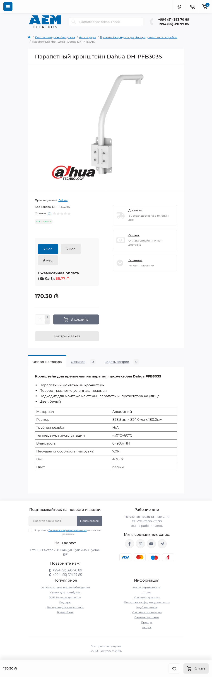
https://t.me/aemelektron (162, 544)
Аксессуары (87, 37)
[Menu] (7, 6)
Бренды (146, 622)
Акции (147, 627)
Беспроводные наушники (65, 607)
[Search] (74, 21)
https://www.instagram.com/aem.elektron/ (140, 544)
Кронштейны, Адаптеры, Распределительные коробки (138, 37)
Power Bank (65, 612)
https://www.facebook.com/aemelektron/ (129, 544)
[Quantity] (40, 319)
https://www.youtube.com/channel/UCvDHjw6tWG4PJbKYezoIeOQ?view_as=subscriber (151, 544)
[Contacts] (192, 6)
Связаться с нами (147, 617)
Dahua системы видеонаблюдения (65, 587)
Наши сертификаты (147, 587)
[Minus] (47, 321)
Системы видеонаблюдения (55, 37)
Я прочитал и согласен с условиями (68, 532)
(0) (49, 213)
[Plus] (47, 316)
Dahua (62, 200)
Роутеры (65, 602)
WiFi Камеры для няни (65, 597)
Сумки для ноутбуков (65, 592)
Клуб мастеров (146, 607)
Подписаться (89, 520)
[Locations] (179, 6)
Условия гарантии (146, 597)
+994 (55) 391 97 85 (173, 24)
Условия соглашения (147, 612)
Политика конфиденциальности (67, 530)
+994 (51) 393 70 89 (173, 19)
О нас (147, 592)
